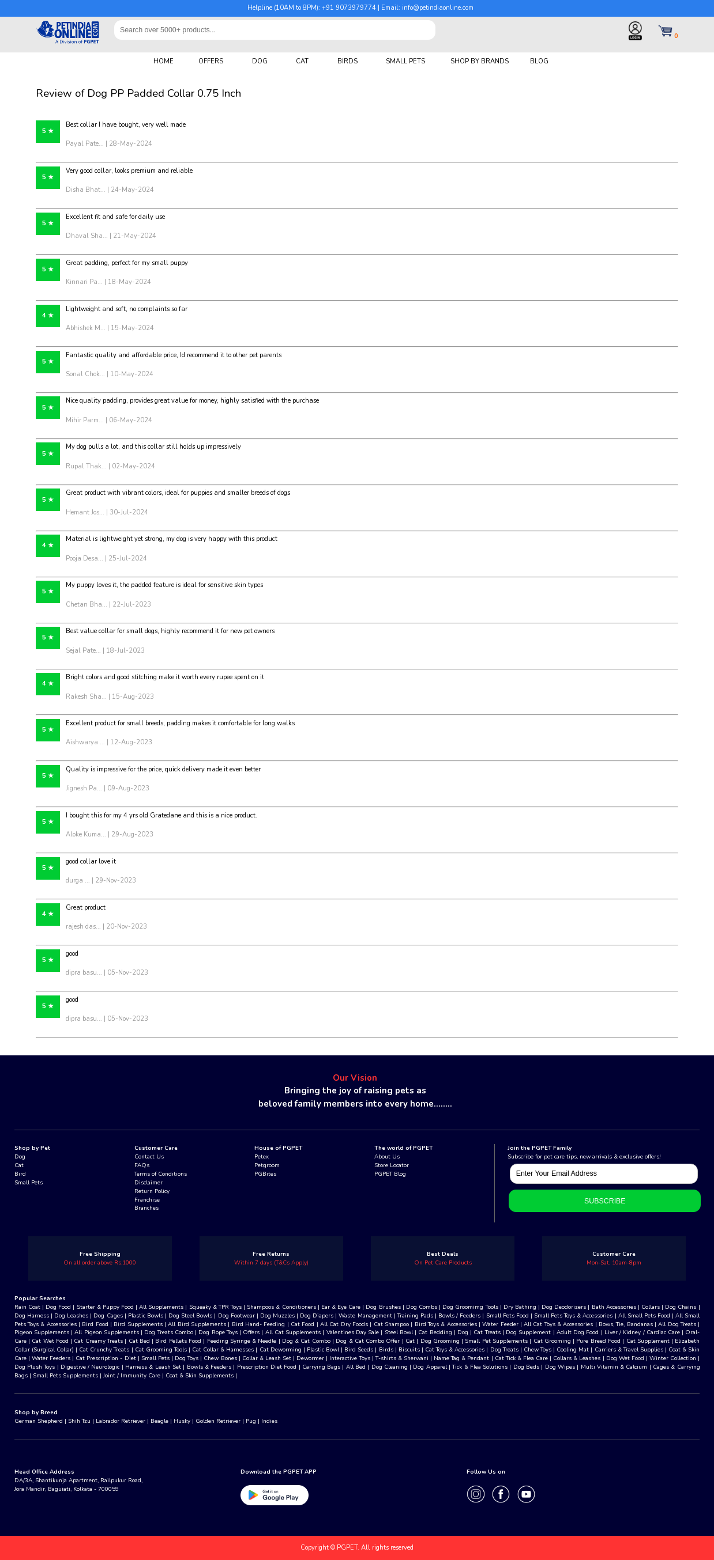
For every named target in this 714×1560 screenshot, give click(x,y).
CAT (302, 61)
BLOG (539, 61)
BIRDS (347, 61)
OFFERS (210, 61)
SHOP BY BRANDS (479, 61)
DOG (260, 61)
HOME (163, 61)
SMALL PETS (405, 61)
